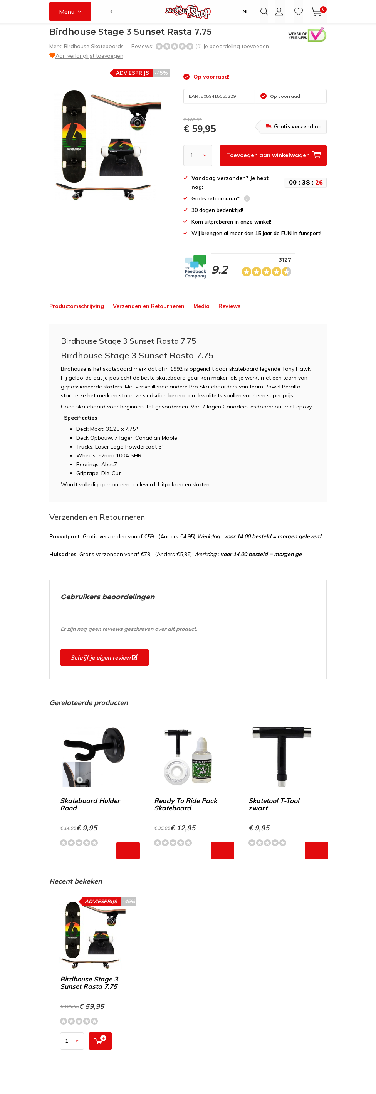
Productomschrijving (76, 311)
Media (201, 311)
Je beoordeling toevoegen (236, 52)
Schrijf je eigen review (104, 663)
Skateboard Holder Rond (90, 810)
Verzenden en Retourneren (149, 311)
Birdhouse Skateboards (94, 52)
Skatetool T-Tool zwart (273, 810)
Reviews (229, 311)
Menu (66, 11)
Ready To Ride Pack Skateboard (185, 810)
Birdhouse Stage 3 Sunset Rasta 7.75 (89, 988)
